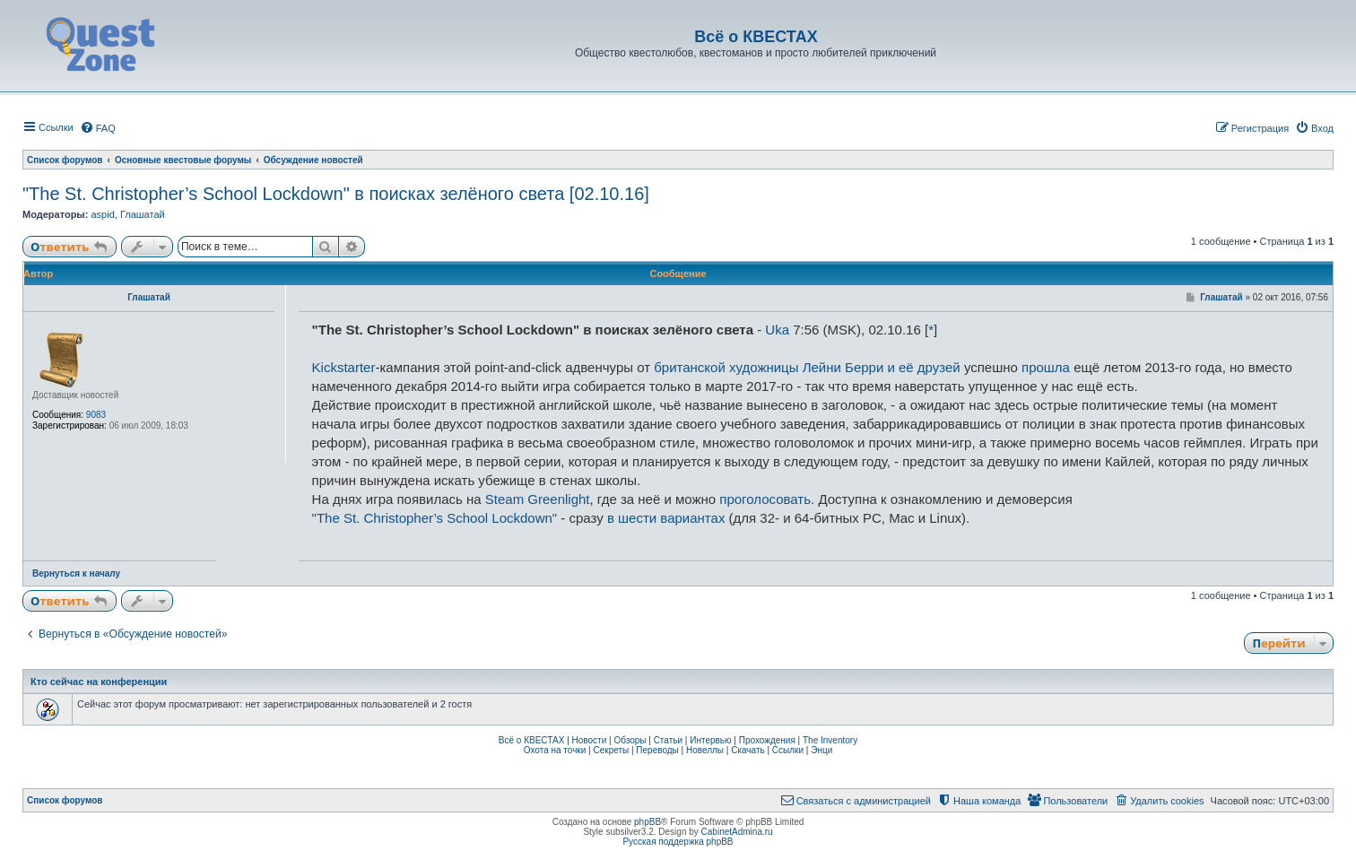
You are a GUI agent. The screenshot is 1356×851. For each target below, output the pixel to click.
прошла (1045, 367)
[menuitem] (98, 128)
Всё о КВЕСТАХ (532, 740)
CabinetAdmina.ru (737, 832)
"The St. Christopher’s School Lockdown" (435, 517)
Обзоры (629, 740)
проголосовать (765, 499)
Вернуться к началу (76, 573)
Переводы (657, 750)
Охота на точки (555, 750)
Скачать (748, 750)
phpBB (647, 822)
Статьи (668, 740)
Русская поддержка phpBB (677, 842)
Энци (821, 750)
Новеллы (705, 750)
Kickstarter (344, 367)
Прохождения (767, 740)
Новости (589, 740)
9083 (96, 415)
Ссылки (788, 750)
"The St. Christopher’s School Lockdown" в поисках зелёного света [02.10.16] (335, 194)
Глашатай (142, 214)
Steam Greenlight (537, 499)
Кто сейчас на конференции (98, 681)
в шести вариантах (666, 517)
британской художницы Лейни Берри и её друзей (807, 367)
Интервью (710, 740)
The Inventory (830, 740)
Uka (777, 329)
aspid (102, 214)
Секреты (611, 750)
